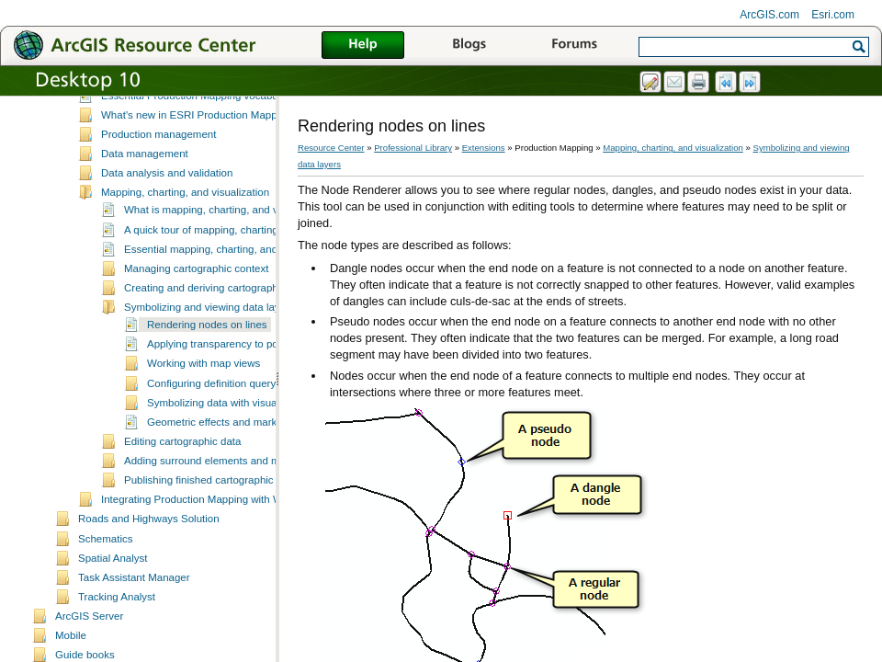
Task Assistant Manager (134, 606)
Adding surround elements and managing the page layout (258, 490)
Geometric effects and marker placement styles (257, 451)
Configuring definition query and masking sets (254, 412)
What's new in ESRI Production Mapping (196, 144)
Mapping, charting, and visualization (185, 221)
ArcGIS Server (89, 645)
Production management (158, 163)
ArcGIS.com (769, 14)
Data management (144, 182)
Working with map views (203, 392)
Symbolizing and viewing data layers (209, 336)
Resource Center (331, 148)
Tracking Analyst (116, 626)
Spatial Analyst (113, 587)
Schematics (105, 568)
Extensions (483, 148)
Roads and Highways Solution (149, 548)
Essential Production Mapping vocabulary (198, 125)
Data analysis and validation (166, 202)
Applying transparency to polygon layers (240, 373)
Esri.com (832, 14)
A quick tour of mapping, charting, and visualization (243, 259)
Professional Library (413, 148)
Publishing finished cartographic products (220, 509)
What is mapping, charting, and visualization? (230, 239)
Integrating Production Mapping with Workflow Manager (231, 528)
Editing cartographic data (182, 470)
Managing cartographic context (196, 297)
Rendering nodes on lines (207, 354)
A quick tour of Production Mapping (183, 105)
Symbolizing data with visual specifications (246, 432)
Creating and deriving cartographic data (217, 317)
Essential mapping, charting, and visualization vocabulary (258, 278)
